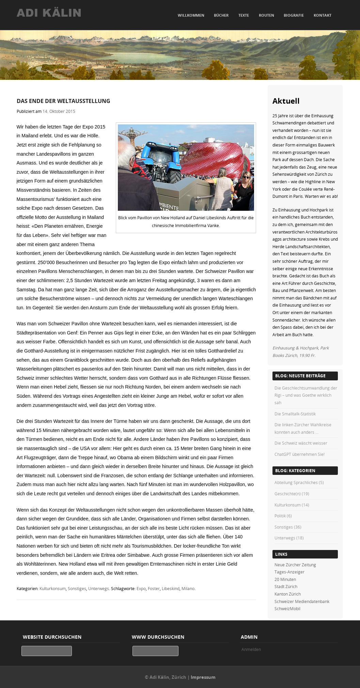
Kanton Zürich (288, 594)
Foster (154, 588)
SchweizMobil (287, 608)
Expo (141, 588)
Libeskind (170, 588)
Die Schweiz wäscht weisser (301, 443)
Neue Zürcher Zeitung (295, 564)
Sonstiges (77, 588)
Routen (266, 15)
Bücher (221, 15)
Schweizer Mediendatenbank (302, 601)
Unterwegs (98, 588)
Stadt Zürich (286, 586)
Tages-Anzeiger (289, 571)
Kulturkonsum (53, 588)
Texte (243, 15)
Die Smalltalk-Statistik (295, 413)
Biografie (294, 15)
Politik (280, 515)
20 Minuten (285, 579)
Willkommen (191, 15)
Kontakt (322, 15)
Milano (188, 588)
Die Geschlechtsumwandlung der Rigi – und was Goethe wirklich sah (306, 395)
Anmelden (251, 649)
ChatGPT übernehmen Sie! (300, 454)
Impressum (203, 677)
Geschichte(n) (288, 493)
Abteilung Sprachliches (296, 482)
